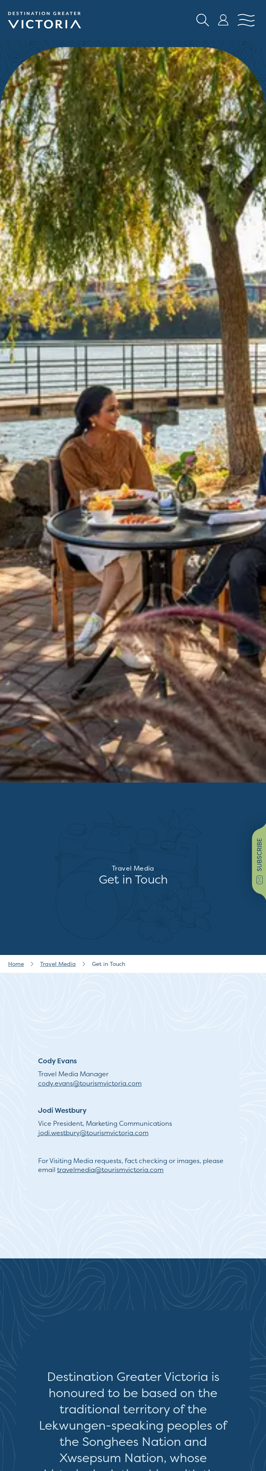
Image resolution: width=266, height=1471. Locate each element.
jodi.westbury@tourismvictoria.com (93, 1132)
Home (16, 964)
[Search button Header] (203, 20)
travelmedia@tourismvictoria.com (110, 1169)
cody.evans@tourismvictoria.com (90, 1083)
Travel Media (58, 964)
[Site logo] (44, 20)
